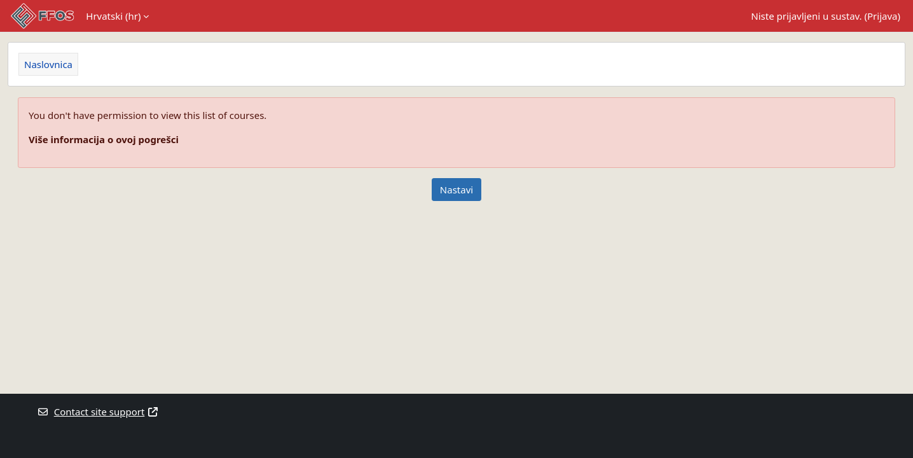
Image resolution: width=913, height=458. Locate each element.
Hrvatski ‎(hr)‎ (113, 16)
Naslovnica (48, 64)
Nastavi (456, 189)
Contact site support (98, 411)
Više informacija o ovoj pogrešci (104, 139)
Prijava (882, 16)
